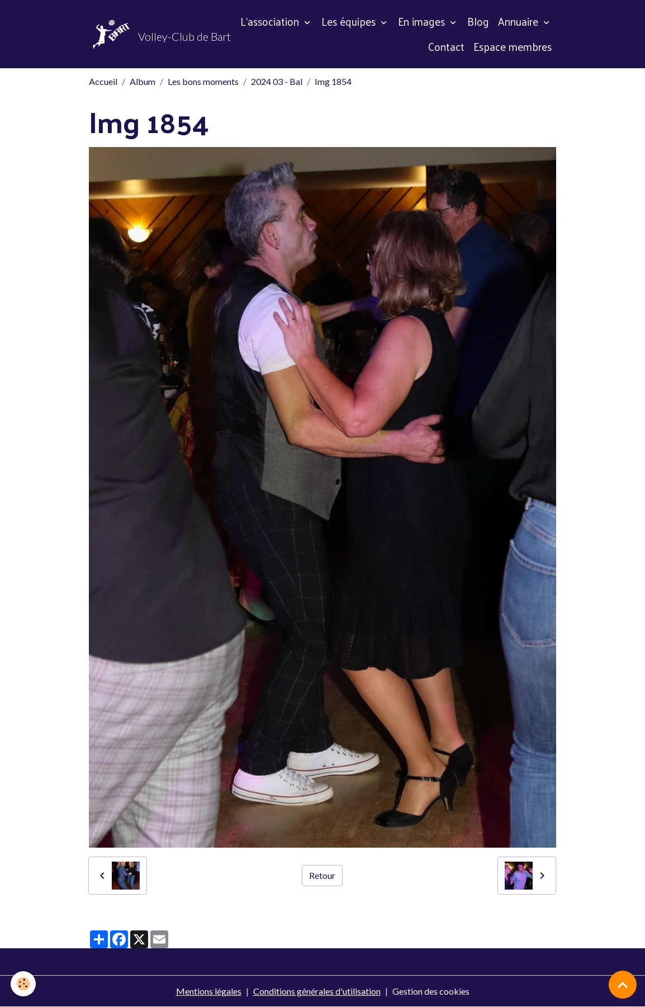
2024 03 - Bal (276, 81)
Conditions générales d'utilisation (317, 991)
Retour (322, 875)
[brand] (143, 34)
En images (423, 21)
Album (142, 81)
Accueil (103, 81)
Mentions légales (208, 991)
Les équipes (349, 21)
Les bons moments (203, 81)
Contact (446, 46)
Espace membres (512, 46)
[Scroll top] (623, 985)
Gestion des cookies (430, 991)
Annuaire (519, 21)
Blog (478, 21)
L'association (271, 21)
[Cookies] (23, 983)
